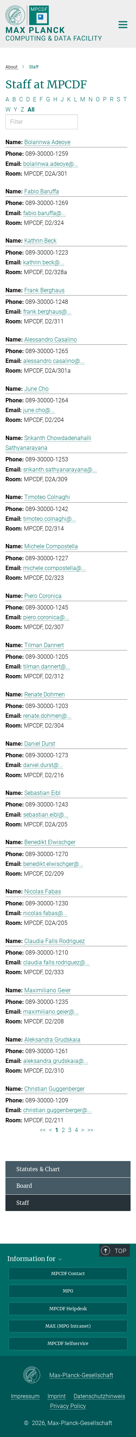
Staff (22, 1202)
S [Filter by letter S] (118, 99)
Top (121, 1250)
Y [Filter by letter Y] (15, 109)
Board (24, 1185)
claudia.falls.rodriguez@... (56, 962)
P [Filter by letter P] (105, 99)
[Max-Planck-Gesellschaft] (36, 1375)
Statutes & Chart (38, 1169)
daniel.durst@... (43, 765)
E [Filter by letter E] (34, 99)
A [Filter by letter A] (7, 99)
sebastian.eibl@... (46, 814)
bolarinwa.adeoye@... (50, 163)
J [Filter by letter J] (62, 99)
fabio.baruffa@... (44, 213)
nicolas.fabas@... (45, 913)
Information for (35, 1258)
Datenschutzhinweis (99, 1396)
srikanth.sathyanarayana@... (60, 469)
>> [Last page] (90, 1130)
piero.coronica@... (46, 617)
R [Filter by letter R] (112, 99)
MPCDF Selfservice (68, 1343)
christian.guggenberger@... (57, 1110)
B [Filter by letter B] (14, 99)
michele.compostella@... (54, 568)
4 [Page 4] (76, 1130)
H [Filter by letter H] (55, 99)
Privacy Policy (68, 1406)
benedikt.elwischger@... (53, 863)
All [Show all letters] (31, 109)
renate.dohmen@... (47, 715)
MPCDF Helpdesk (68, 1308)
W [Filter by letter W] (8, 109)
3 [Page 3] (69, 1130)
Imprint (57, 1396)
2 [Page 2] (63, 1130)
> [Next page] (82, 1130)
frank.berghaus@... (47, 311)
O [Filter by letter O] (98, 99)
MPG (68, 1291)
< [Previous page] (50, 1130)
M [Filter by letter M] (82, 99)
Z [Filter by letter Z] (22, 109)
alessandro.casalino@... (54, 360)
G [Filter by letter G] (48, 99)
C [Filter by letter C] (21, 99)
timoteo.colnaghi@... (49, 518)
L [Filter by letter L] (75, 99)
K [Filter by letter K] (69, 99)
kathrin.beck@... (43, 262)
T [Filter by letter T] (125, 99)
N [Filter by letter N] (90, 99)
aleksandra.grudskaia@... (55, 1060)
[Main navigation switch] (123, 24)
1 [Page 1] (56, 1130)
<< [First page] (43, 1130)
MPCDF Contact (68, 1273)
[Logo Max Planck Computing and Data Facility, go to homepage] (54, 23)
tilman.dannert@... (46, 666)
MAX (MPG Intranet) (68, 1326)
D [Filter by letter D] (28, 99)
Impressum (25, 1396)
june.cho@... (39, 410)
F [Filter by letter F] (41, 99)
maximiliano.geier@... (51, 1011)
